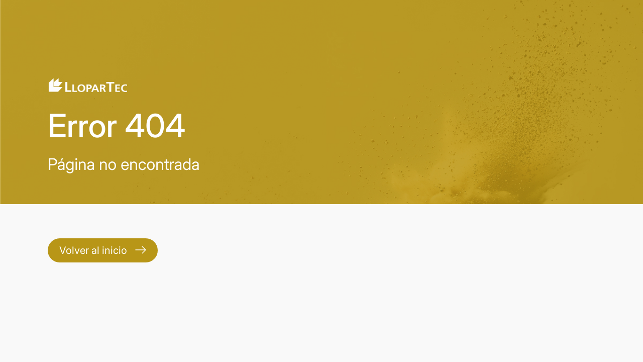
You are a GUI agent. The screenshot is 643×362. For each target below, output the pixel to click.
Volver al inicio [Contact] (102, 250)
